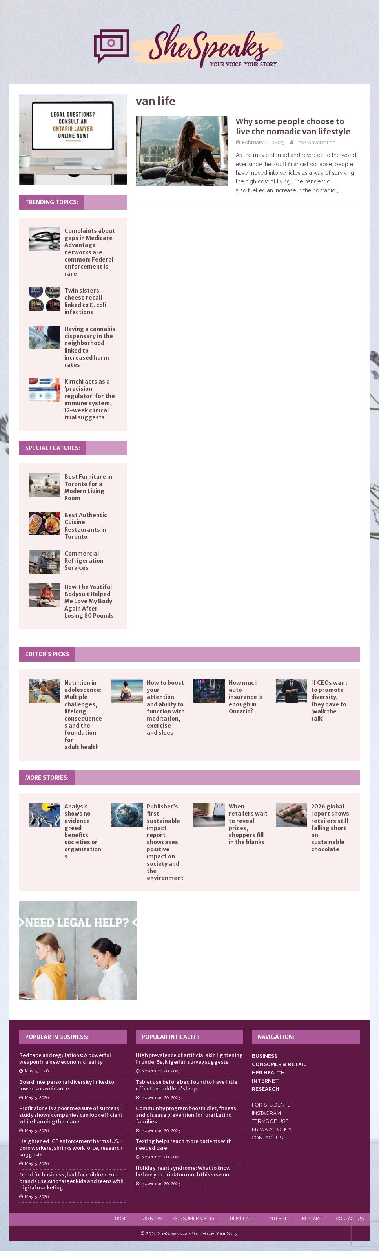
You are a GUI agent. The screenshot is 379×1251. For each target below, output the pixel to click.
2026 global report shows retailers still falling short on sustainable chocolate (330, 828)
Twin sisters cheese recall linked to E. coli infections (85, 301)
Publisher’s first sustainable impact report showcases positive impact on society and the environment (165, 842)
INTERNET (265, 1081)
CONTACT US (267, 1138)
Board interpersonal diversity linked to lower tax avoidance (66, 1085)
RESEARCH (265, 1089)
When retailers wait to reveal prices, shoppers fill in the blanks (248, 824)
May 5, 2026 (37, 1071)
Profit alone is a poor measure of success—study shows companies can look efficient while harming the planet (72, 1115)
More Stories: (47, 777)
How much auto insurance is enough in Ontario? (246, 697)
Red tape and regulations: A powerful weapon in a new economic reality (65, 1058)
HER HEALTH (268, 1072)
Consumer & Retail (195, 1218)
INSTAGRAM (266, 1113)
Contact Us (350, 1218)
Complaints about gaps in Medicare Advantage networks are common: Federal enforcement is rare (89, 252)
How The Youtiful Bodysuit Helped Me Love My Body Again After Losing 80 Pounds (89, 601)
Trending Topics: (51, 202)
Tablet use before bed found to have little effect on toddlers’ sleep (186, 1085)
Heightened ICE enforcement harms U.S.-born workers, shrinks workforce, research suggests (70, 1148)
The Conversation (315, 142)
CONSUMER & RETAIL (279, 1064)
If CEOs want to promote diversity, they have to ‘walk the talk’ (329, 700)
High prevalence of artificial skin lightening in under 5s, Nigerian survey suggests (189, 1058)
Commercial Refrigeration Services (84, 560)
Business (151, 1218)
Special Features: (52, 448)
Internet (279, 1218)
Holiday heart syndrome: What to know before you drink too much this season (183, 1171)
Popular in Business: (57, 1037)
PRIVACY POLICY (272, 1129)
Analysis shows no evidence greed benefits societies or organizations (82, 831)
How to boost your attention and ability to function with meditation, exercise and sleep (166, 707)
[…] (339, 190)
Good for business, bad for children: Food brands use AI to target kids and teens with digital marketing (71, 1181)
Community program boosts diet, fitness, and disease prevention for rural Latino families (187, 1115)
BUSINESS (264, 1056)
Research (313, 1218)
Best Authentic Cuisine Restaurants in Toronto (85, 526)
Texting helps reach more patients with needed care (184, 1144)
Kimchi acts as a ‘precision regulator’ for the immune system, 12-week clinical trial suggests (89, 399)
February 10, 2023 (263, 142)
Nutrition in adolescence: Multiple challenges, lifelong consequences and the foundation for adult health (83, 715)
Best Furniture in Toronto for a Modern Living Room (88, 487)
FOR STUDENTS (271, 1105)
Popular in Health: (170, 1037)
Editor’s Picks (47, 654)
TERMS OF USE (270, 1121)
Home (121, 1218)
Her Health (243, 1218)
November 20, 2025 (160, 1071)
